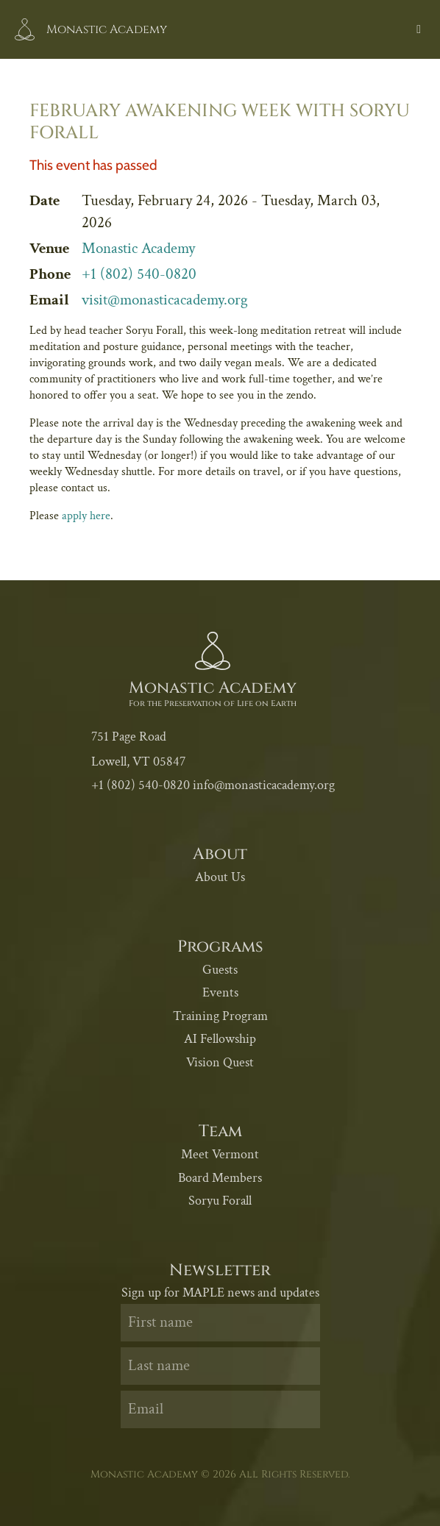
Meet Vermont (220, 1154)
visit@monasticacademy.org (165, 300)
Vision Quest (220, 1062)
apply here (86, 516)
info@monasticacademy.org (264, 785)
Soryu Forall (220, 1200)
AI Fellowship (220, 1038)
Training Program (220, 1016)
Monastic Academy (138, 248)
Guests (220, 969)
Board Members (220, 1177)
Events (220, 992)
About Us (220, 877)
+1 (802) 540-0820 (139, 274)
